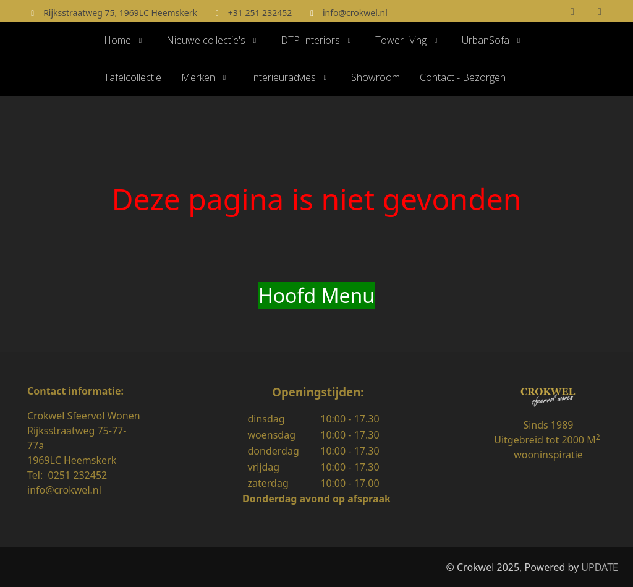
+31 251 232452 (260, 13)
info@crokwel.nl (355, 13)
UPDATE (599, 567)
